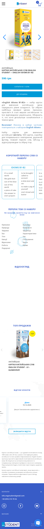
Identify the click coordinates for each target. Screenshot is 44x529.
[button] (39, 37)
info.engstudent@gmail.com (13, 496)
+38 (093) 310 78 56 (9, 499)
